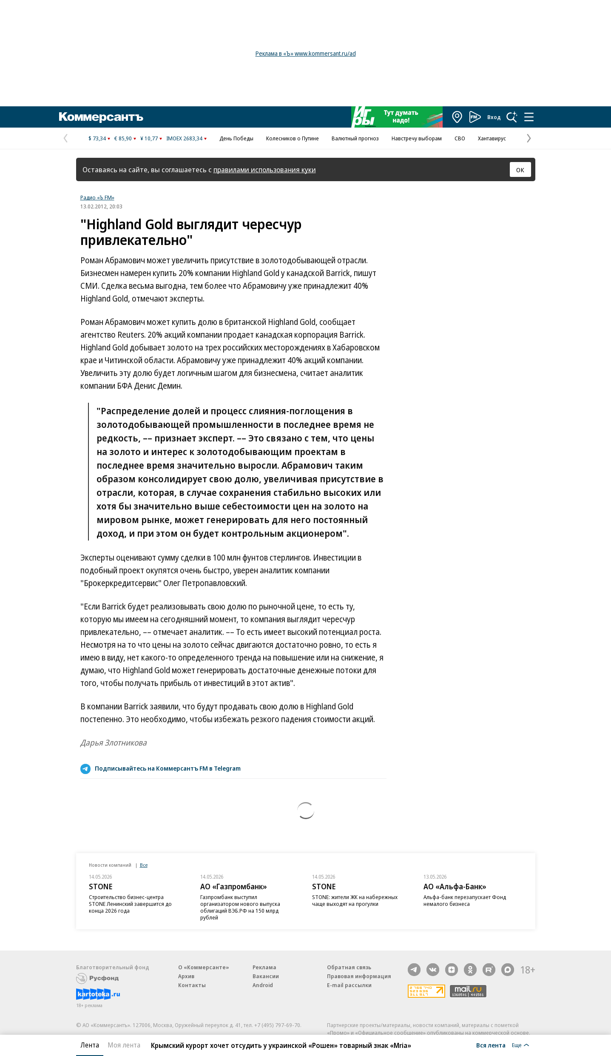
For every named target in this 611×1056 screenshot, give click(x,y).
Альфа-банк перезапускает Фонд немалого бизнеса (464, 900)
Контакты (192, 985)
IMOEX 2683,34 (184, 138)
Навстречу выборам (417, 138)
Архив (186, 976)
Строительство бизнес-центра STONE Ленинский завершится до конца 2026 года (130, 903)
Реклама (264, 967)
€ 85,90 (123, 138)
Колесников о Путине (292, 138)
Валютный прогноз (355, 138)
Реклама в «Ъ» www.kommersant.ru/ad (306, 53)
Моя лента (124, 1045)
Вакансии (266, 976)
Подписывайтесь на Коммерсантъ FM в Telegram (168, 768)
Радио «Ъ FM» (97, 197)
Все (144, 865)
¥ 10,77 (149, 138)
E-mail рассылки (349, 985)
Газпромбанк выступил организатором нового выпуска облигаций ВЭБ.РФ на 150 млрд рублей (240, 907)
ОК (520, 169)
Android (263, 985)
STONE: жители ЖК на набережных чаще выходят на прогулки (355, 900)
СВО (460, 138)
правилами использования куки (264, 169)
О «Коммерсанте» (203, 967)
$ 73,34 (97, 138)
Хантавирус (492, 138)
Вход (494, 117)
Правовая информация (359, 976)
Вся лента (491, 1045)
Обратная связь (349, 967)
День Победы (236, 138)
